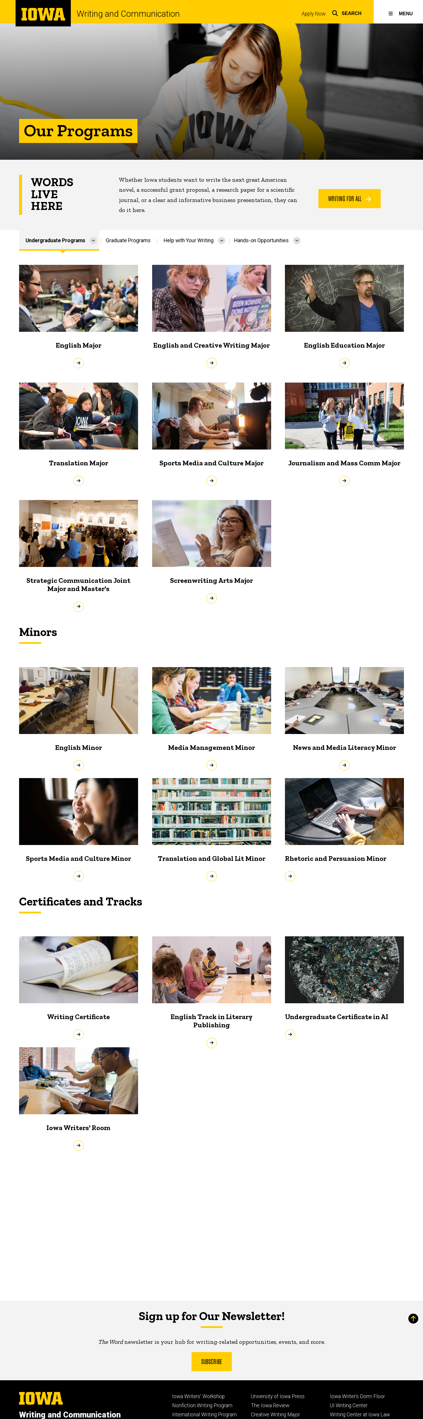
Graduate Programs (128, 240)
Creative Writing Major (275, 1415)
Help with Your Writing (189, 240)
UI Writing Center (348, 1405)
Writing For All (349, 198)
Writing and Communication (128, 14)
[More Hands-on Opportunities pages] (297, 240)
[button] (346, 12)
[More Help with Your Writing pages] (222, 240)
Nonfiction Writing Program (202, 1405)
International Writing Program (204, 1415)
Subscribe (211, 1361)
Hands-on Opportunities (261, 240)
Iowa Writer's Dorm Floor (357, 1396)
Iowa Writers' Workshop (198, 1396)
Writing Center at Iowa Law (360, 1415)
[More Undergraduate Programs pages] (93, 240)
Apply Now (313, 14)
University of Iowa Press (278, 1396)
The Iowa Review (270, 1405)
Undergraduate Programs (55, 240)
